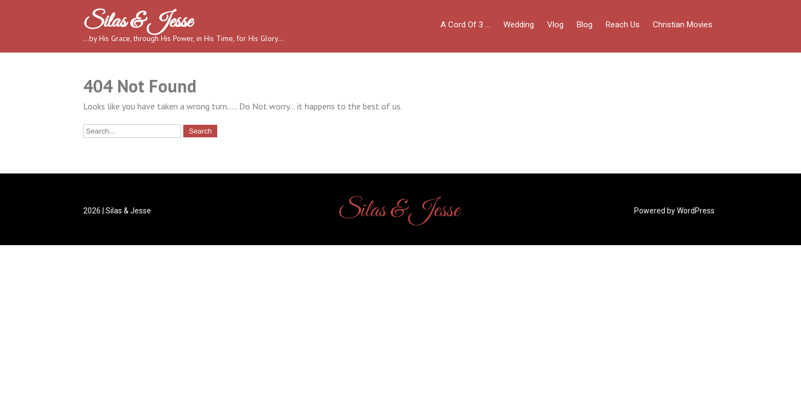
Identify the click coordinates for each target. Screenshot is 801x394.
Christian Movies (682, 25)
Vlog (555, 25)
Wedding (518, 25)
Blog (585, 25)
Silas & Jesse (137, 22)
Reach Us (623, 25)
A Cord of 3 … (465, 25)
